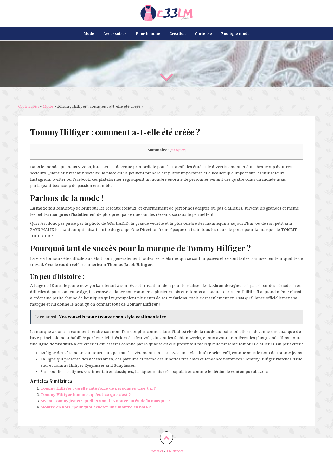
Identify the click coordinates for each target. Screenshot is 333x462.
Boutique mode (235, 33)
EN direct (175, 450)
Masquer (178, 150)
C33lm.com (28, 106)
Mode (89, 33)
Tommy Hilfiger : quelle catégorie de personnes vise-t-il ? (98, 388)
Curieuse (203, 33)
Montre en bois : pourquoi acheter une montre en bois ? (96, 406)
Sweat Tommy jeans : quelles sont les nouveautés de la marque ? (105, 400)
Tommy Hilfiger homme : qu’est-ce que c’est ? (86, 394)
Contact (156, 450)
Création (177, 33)
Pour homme (148, 33)
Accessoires (115, 33)
